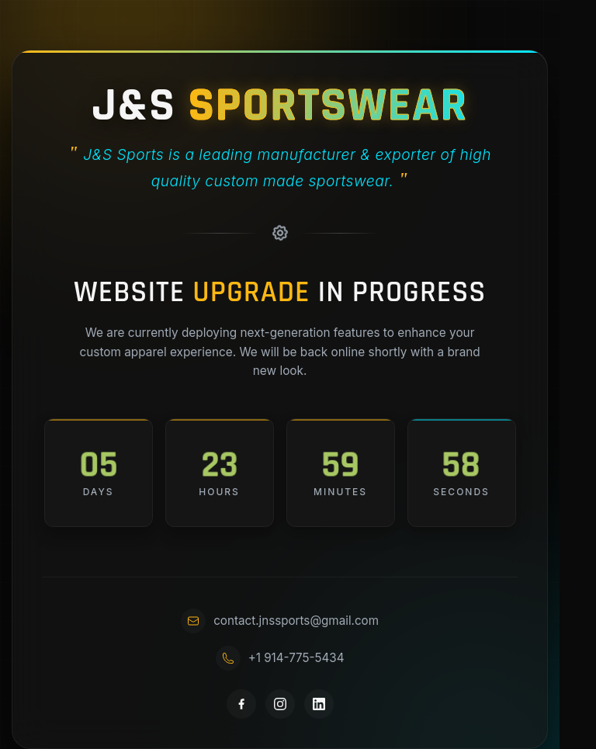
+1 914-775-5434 (280, 658)
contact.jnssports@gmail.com (280, 621)
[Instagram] (280, 704)
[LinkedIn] (319, 704)
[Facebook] (241, 704)
